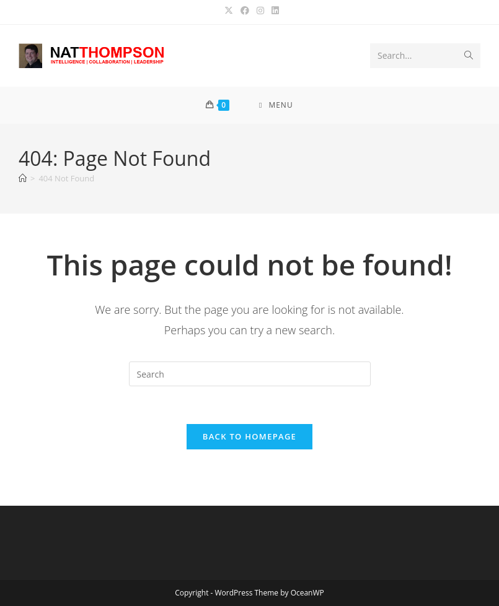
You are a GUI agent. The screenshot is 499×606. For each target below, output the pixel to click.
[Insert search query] (250, 373)
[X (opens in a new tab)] (229, 10)
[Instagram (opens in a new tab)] (260, 10)
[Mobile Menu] (276, 105)
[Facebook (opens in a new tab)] (245, 10)
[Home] (23, 178)
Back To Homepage (249, 436)
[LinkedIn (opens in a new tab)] (273, 10)
